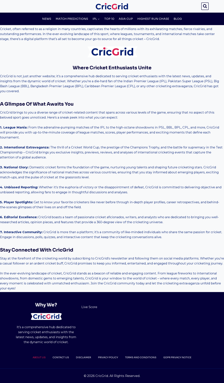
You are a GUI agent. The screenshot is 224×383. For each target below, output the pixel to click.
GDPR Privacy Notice (177, 357)
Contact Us (61, 357)
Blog (178, 19)
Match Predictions (72, 19)
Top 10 (109, 19)
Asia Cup (126, 19)
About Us (39, 357)
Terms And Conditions (140, 357)
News (46, 19)
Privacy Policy (108, 357)
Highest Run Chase (153, 19)
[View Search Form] (205, 6)
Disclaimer (83, 357)
